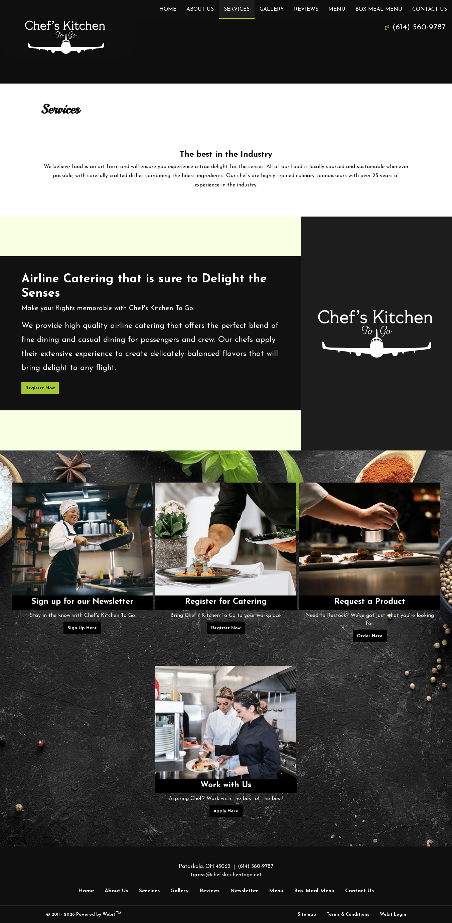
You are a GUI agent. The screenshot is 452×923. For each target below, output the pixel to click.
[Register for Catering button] (225, 539)
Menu (336, 9)
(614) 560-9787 (419, 27)
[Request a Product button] (369, 539)
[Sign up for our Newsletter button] (82, 539)
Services (239, 7)
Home (167, 9)
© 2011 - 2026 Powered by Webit (84, 914)
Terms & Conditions (348, 914)
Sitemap (307, 914)
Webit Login (393, 914)
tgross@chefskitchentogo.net (226, 875)
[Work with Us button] (225, 722)
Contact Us (429, 9)
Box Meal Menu (378, 9)
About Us (200, 9)
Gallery (272, 9)
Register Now (40, 388)
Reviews (306, 9)
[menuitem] (167, 9)
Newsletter (244, 891)
